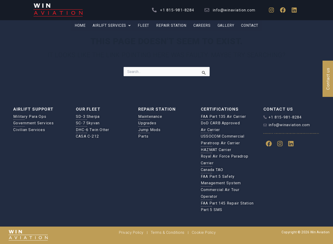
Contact (251, 25)
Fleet (143, 25)
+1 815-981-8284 (176, 10)
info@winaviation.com (232, 10)
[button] (111, 25)
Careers (203, 25)
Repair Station (171, 25)
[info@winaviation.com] (205, 10)
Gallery (227, 25)
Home (78, 25)
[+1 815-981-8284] (153, 10)
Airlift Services (111, 25)
